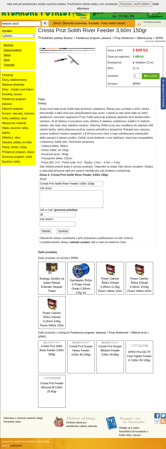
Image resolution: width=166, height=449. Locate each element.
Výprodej (9, 64)
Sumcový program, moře (17, 156)
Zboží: (43, 179)
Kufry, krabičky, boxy (14, 118)
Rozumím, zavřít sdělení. (135, 4)
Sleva (7, 55)
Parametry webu (12, 421)
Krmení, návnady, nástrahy (18, 113)
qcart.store (16, 445)
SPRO (159, 38)
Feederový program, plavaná (93, 38)
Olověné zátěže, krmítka (17, 142)
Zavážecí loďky (11, 161)
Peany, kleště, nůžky (14, 147)
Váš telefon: (47, 219)
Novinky (9, 45)
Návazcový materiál (14, 123)
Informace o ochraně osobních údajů (23, 418)
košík (149, 22)
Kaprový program (12, 108)
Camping (7, 75)
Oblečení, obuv (11, 137)
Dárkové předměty (13, 84)
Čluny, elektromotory (14, 79)
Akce (7, 59)
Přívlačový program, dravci (18, 152)
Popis (41, 99)
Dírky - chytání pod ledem (17, 89)
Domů (57, 23)
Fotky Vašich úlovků (113, 23)
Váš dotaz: (46, 188)
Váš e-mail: (58, 209)
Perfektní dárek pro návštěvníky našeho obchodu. (82, 422)
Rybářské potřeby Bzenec (57, 38)
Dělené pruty (144, 38)
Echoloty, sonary (12, 94)
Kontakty (94, 23)
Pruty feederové (124, 38)
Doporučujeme (13, 50)
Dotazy (42, 103)
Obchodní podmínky (74, 23)
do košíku (150, 76)
